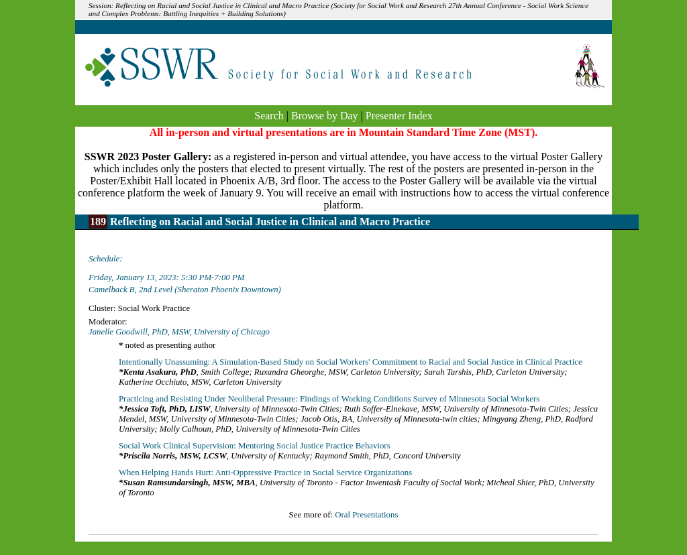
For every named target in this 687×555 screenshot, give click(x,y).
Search (269, 115)
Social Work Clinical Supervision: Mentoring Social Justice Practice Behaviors (254, 445)
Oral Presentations (366, 514)
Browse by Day (324, 115)
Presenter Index (399, 115)
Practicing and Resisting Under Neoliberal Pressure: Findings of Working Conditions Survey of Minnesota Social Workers (329, 399)
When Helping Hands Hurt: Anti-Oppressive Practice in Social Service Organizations (265, 472)
